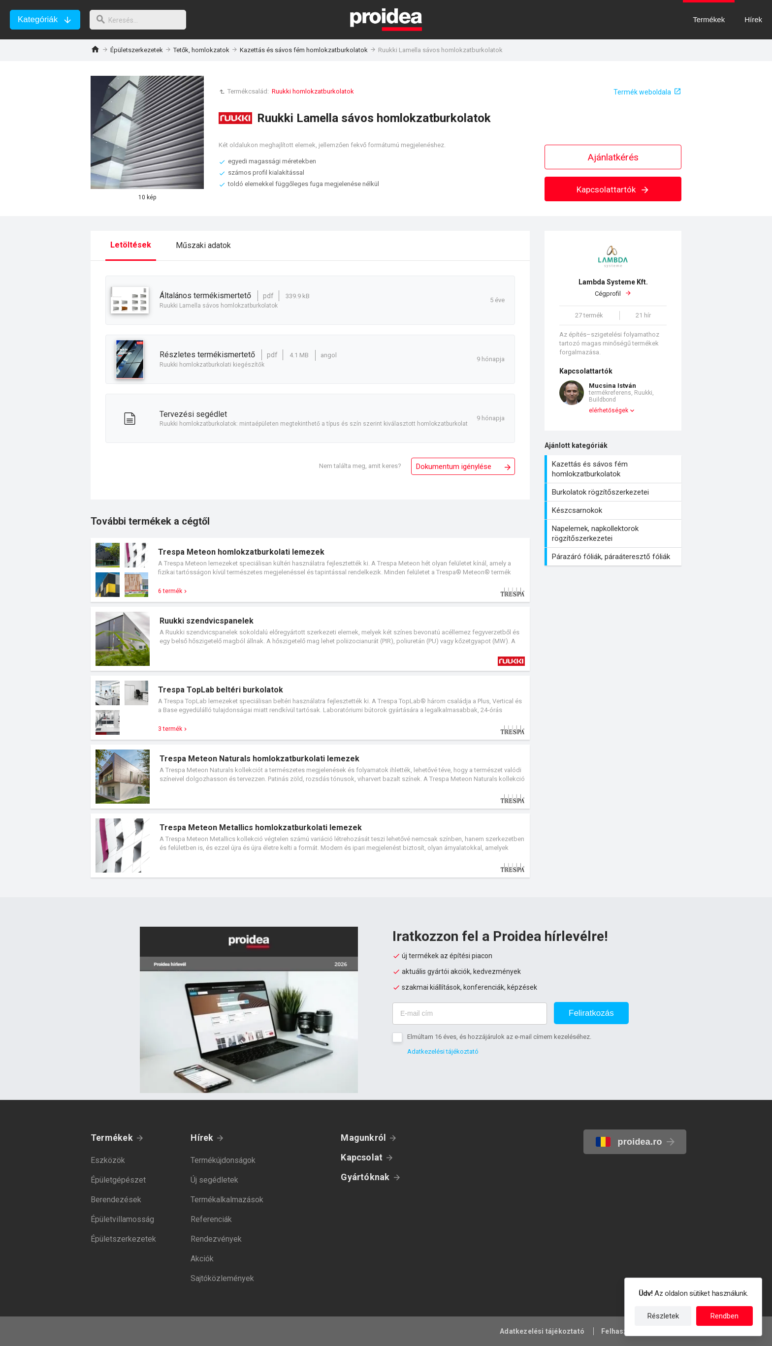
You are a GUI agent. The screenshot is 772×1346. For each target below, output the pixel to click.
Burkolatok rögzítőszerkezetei (614, 492)
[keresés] (141, 20)
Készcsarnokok (614, 510)
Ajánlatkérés (613, 157)
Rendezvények (216, 1239)
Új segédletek (214, 1180)
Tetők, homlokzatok (201, 50)
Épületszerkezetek (136, 50)
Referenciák (211, 1219)
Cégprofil (613, 287)
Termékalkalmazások (227, 1199)
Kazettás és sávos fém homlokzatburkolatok (304, 50)
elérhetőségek (608, 410)
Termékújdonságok (223, 1160)
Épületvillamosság (122, 1219)
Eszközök (108, 1160)
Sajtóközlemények (222, 1278)
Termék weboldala (642, 92)
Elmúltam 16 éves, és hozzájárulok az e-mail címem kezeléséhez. (499, 1036)
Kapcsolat (362, 1157)
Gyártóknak (365, 1177)
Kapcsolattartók (613, 189)
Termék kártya (310, 570)
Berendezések (116, 1199)
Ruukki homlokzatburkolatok (313, 91)
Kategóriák (38, 19)
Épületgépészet (118, 1180)
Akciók (202, 1258)
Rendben (724, 1316)
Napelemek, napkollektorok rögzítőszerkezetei (614, 533)
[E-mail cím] (469, 1013)
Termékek (112, 1137)
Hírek (202, 1137)
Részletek (663, 1316)
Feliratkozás (591, 1013)
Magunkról (363, 1137)
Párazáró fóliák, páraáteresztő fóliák (614, 556)
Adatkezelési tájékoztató (443, 1051)
